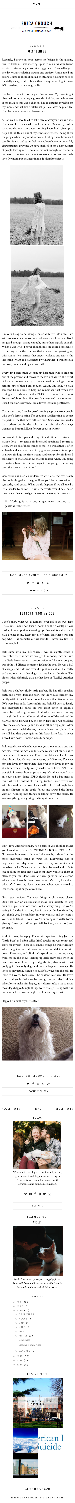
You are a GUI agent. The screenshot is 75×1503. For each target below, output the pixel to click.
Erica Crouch (29, 1498)
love (57, 1076)
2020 (20, 1306)
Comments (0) (38, 590)
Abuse (23, 575)
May (22, 1331)
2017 (20, 1356)
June (23, 1327)
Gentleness (37, 51)
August (24, 1318)
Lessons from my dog (37, 613)
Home (38, 1109)
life (44, 575)
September (27, 1314)
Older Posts (64, 1109)
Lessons (39, 1076)
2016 (20, 1360)
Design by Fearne (52, 1498)
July (22, 1323)
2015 (20, 1364)
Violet (37, 1222)
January (25, 1351)
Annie (5, 68)
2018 (20, 1310)
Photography (58, 575)
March (24, 1335)
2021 (20, 1302)
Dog (28, 1076)
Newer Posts (11, 1109)
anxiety (34, 575)
